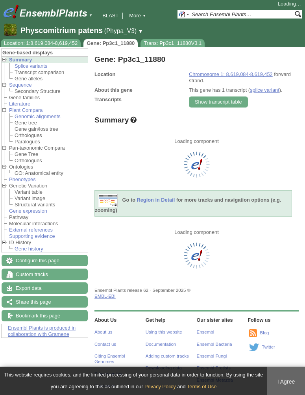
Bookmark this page (38, 316)
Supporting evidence (32, 236)
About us (103, 332)
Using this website (164, 332)
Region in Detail (156, 200)
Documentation (161, 344)
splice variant (264, 90)
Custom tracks (32, 274)
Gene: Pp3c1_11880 (111, 43)
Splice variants (31, 66)
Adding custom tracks (167, 356)
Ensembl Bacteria (214, 344)
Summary (20, 60)
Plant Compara (26, 110)
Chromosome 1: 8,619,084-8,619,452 (231, 74)
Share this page (33, 302)
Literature (19, 104)
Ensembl (205, 332)
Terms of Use (201, 386)
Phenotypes (22, 179)
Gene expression (28, 211)
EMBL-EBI (105, 296)
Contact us (105, 344)
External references (31, 230)
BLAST (110, 16)
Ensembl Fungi (212, 356)
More (137, 16)
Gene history (29, 249)
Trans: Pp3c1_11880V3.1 (172, 43)
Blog (264, 332)
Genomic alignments (38, 116)
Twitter (268, 347)
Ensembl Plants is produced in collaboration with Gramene (42, 331)
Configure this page (37, 260)
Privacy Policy (160, 386)
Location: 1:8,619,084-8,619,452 (41, 43)
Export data (28, 288)
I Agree (286, 381)
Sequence (20, 85)
